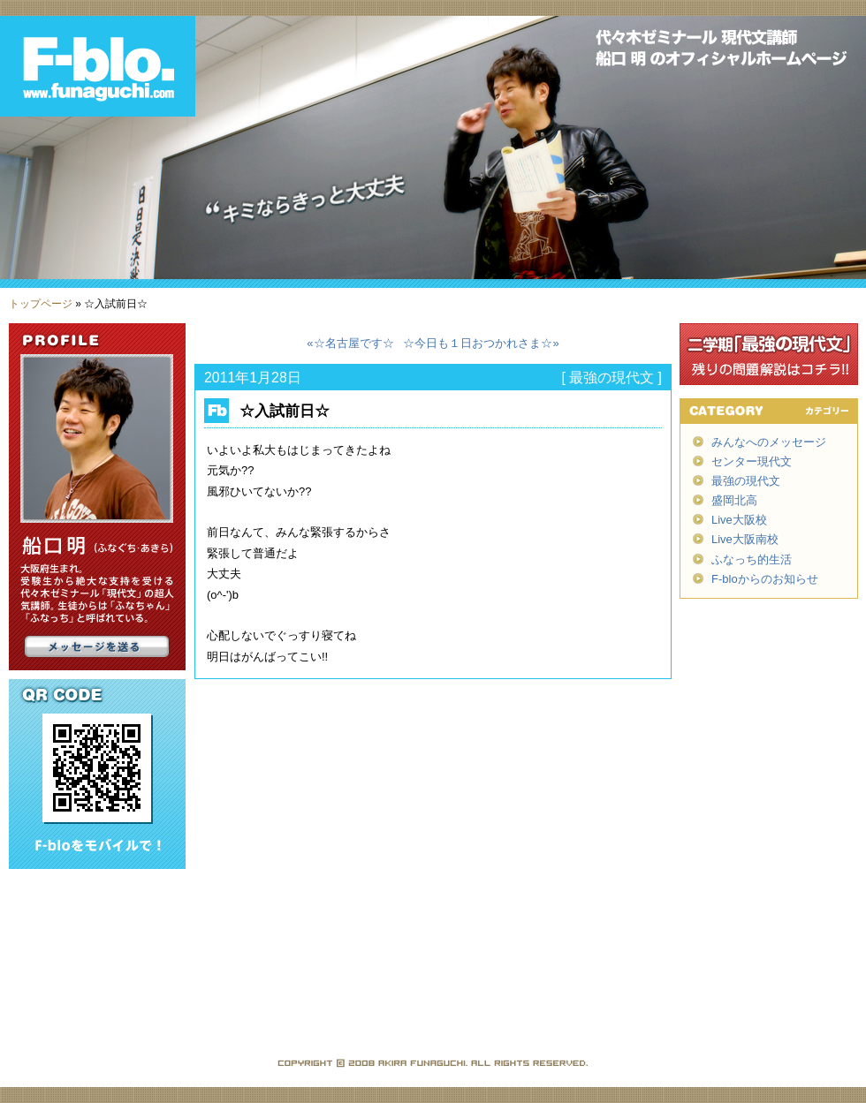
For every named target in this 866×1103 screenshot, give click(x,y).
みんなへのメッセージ (768, 442)
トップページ (40, 304)
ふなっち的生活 (751, 559)
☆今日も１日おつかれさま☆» (480, 343)
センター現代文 (751, 461)
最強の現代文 (611, 377)
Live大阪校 (739, 519)
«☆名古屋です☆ (350, 343)
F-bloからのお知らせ (764, 578)
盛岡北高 (734, 500)
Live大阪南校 (745, 539)
